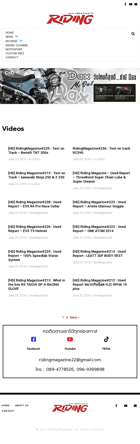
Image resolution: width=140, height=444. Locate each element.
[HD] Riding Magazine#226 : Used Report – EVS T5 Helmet (34, 229)
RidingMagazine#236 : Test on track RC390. (101, 150)
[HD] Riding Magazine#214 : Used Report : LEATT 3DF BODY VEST (99, 253)
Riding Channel (17, 45)
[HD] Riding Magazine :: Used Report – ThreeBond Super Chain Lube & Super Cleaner (101, 177)
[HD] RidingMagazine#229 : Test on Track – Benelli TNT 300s (36, 150)
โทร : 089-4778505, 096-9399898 (70, 366)
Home (10, 33)
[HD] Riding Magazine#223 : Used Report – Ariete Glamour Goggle (99, 204)
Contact (12, 57)
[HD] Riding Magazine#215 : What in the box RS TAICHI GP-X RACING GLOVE (36, 284)
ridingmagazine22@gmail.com (70, 356)
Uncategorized (103, 188)
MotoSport (14, 49)
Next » (74, 317)
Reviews (14, 41)
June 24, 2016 (17, 159)
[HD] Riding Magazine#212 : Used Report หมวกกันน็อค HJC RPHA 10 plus (100, 284)
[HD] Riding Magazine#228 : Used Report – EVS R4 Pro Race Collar (34, 204)
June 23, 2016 (82, 237)
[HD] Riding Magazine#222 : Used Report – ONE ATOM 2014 (99, 229)
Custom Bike (15, 53)
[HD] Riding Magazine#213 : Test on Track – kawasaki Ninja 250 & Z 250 (36, 175)
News (12, 37)
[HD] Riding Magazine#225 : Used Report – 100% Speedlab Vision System (34, 255)
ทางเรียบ (34, 159)
